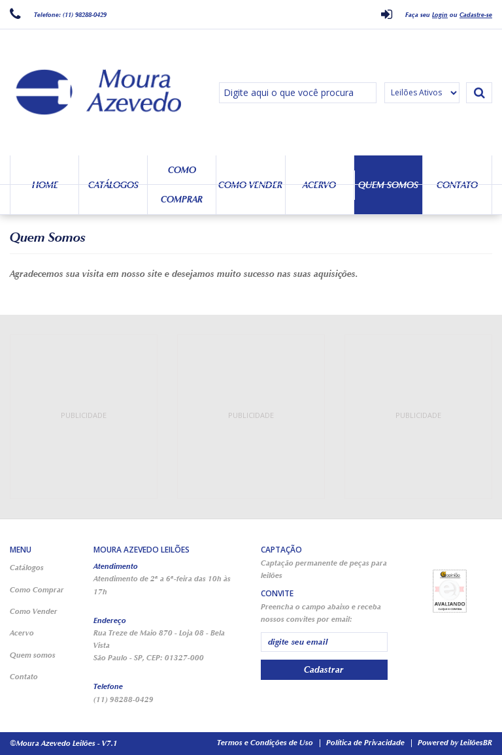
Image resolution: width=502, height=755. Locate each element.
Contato (457, 185)
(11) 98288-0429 (123, 699)
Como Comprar (182, 185)
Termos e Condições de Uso (265, 742)
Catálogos (113, 185)
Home (45, 185)
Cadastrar (324, 669)
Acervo (319, 185)
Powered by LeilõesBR (455, 742)
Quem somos (388, 185)
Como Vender (250, 185)
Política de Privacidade (365, 742)
